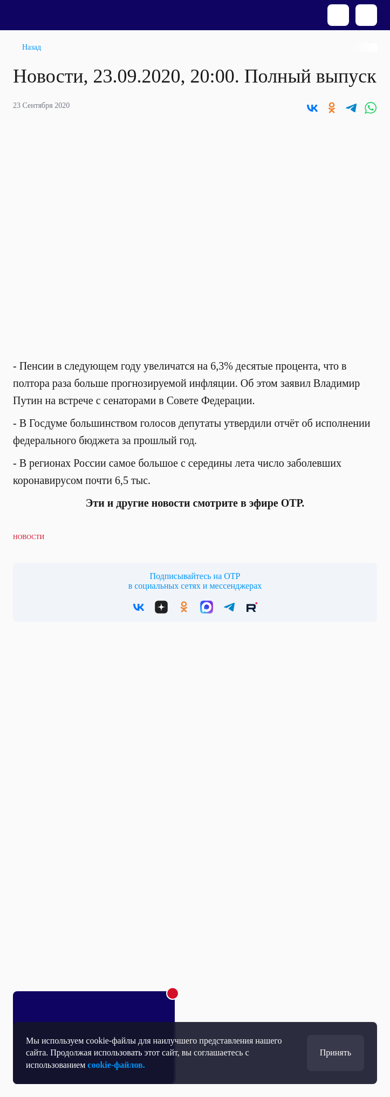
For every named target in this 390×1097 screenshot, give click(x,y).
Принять (335, 1052)
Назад (31, 47)
